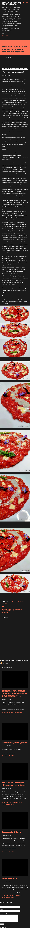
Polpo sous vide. (9, 878)
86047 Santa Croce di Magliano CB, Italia (12, 609)
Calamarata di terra (11, 832)
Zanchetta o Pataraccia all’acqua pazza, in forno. (14, 783)
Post (3, 662)
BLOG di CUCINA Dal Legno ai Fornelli (11, 3)
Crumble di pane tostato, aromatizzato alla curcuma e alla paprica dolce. (15, 693)
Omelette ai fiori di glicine (14, 742)
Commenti (4, 663)
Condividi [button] (5, 613)
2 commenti (12, 753)
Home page (5, 35)
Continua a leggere (8, 715)
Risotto (4, 604)
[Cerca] (23, 3)
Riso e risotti (20, 601)
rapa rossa (12, 601)
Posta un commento (15, 713)
